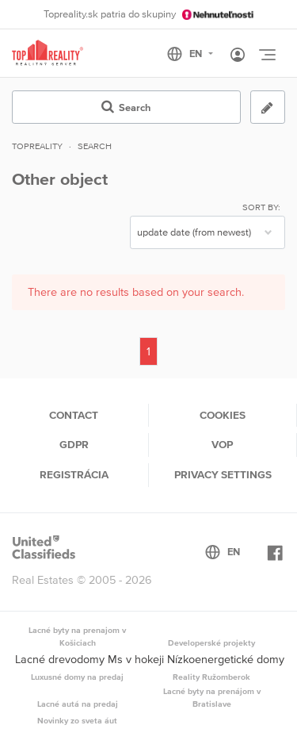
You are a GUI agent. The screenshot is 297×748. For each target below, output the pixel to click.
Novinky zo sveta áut (77, 720)
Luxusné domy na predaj (77, 676)
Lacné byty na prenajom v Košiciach (77, 636)
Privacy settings (223, 474)
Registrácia (74, 474)
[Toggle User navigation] (237, 55)
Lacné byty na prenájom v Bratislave (212, 697)
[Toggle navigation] (267, 54)
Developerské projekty (211, 642)
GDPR (74, 444)
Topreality (37, 146)
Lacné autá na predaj (77, 703)
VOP (222, 444)
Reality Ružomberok (211, 676)
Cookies (223, 415)
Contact (73, 415)
